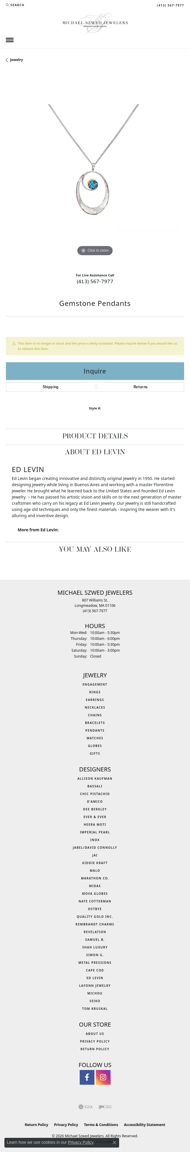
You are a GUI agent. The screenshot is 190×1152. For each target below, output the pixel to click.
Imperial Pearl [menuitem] (95, 832)
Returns (141, 387)
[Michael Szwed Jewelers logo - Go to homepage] (95, 23)
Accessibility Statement (144, 1124)
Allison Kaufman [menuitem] (94, 778)
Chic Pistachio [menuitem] (95, 794)
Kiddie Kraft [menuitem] (95, 863)
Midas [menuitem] (95, 886)
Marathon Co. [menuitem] (95, 878)
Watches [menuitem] (95, 738)
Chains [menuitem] (95, 715)
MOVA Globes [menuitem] (95, 894)
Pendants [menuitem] (94, 730)
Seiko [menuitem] (95, 1001)
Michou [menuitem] (95, 993)
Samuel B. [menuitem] (95, 940)
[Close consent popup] (114, 1142)
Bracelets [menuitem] (95, 723)
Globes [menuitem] (95, 746)
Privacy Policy (95, 1041)
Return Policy (95, 1049)
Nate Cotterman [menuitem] (95, 901)
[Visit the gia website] (86, 1106)
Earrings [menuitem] (95, 700)
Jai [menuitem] (95, 855)
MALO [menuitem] (95, 870)
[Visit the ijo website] (105, 1106)
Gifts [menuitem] (95, 753)
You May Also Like (95, 549)
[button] (15, 5)
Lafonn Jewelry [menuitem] (95, 986)
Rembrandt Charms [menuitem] (95, 924)
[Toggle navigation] (9, 40)
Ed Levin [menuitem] (94, 978)
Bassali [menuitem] (94, 786)
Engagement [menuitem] (95, 684)
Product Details (95, 436)
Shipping (51, 387)
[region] (95, 170)
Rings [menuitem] (95, 692)
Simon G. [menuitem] (95, 955)
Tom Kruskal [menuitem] (95, 1009)
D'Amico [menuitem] (95, 801)
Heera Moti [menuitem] (95, 824)
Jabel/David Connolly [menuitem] (95, 847)
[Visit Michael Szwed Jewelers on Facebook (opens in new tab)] (87, 1077)
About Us (95, 1034)
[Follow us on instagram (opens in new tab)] (103, 1077)
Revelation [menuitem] (95, 932)
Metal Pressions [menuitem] (95, 963)
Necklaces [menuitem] (95, 707)
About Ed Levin (95, 452)
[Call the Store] (95, 610)
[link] (170, 5)
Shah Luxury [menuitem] (95, 947)
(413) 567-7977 (95, 281)
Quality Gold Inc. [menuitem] (95, 917)
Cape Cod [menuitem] (95, 970)
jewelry (16, 59)
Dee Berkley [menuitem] (95, 809)
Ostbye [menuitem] (95, 909)
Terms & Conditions (101, 1124)
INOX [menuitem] (95, 840)
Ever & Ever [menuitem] (95, 817)
